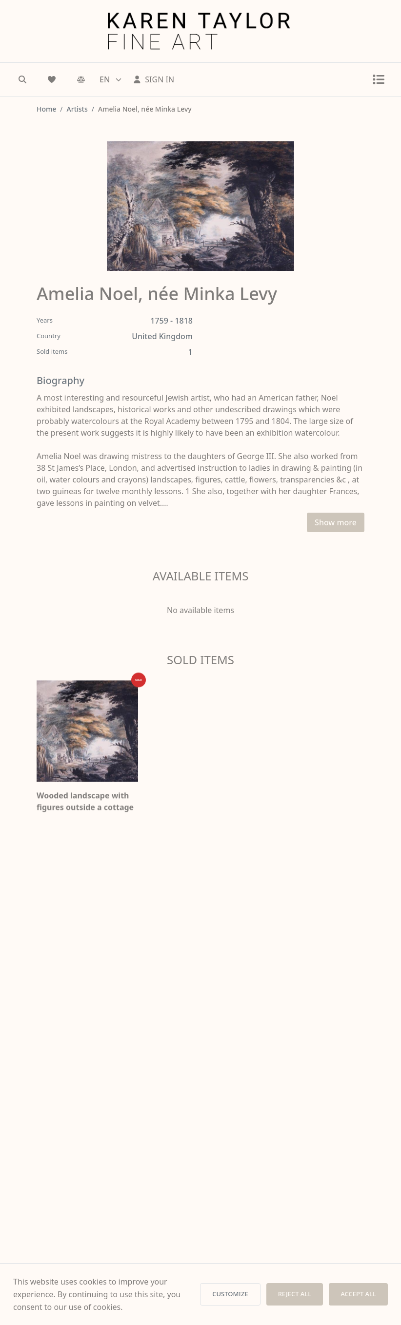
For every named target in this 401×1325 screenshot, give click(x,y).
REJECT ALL (295, 1293)
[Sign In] (153, 79)
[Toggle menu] (378, 79)
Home (46, 109)
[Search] (22, 79)
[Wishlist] (51, 79)
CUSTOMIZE (230, 1293)
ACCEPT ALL (358, 1293)
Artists (77, 109)
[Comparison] (81, 79)
